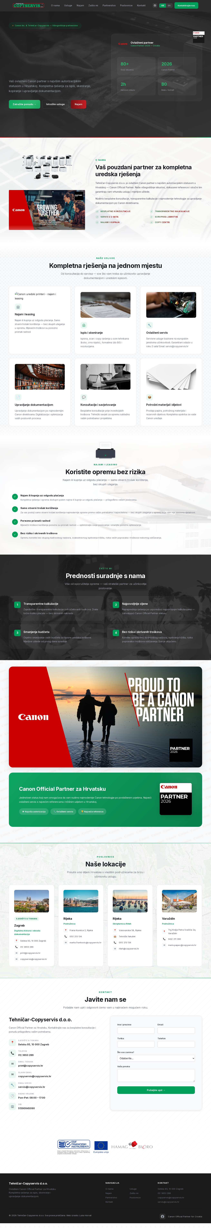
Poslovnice (126, 5)
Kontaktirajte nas (186, 5)
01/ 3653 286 (164, 1200)
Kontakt (141, 5)
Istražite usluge (57, 104)
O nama (55, 5)
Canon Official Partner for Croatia (185, 1223)
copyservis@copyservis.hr (171, 1204)
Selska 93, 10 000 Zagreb (170, 1195)
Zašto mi (93, 5)
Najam (80, 5)
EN (169, 5)
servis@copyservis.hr (168, 1208)
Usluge (68, 5)
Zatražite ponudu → (25, 104)
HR (162, 5)
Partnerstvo (109, 5)
